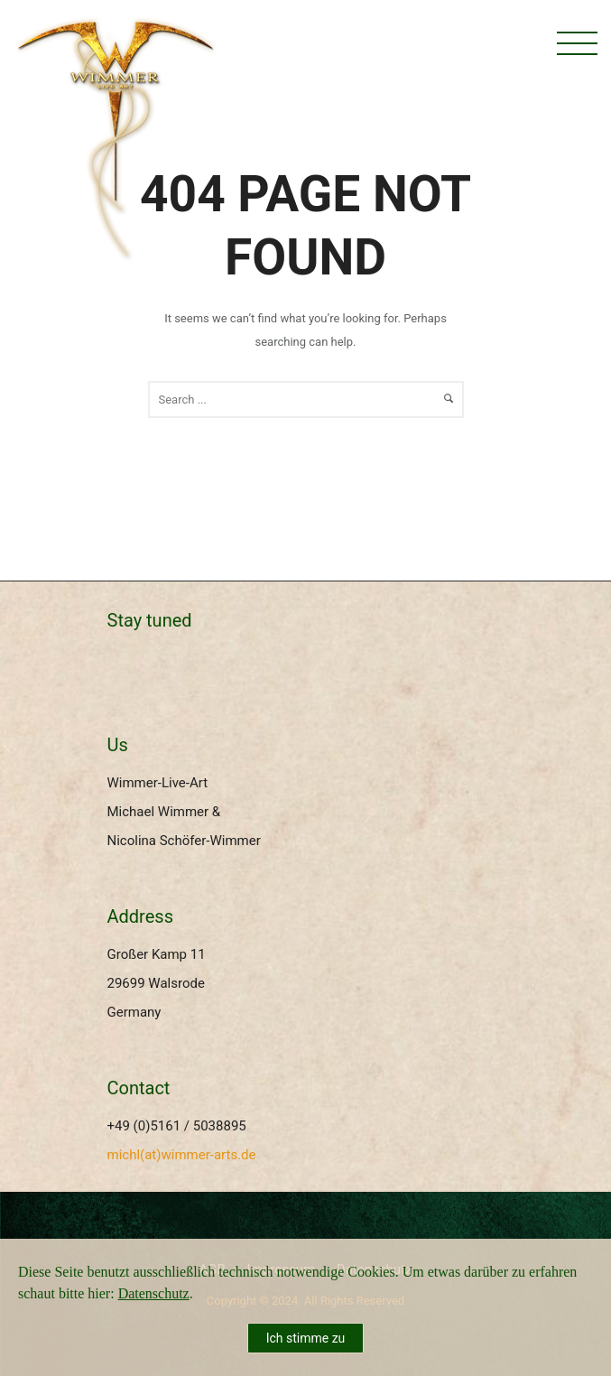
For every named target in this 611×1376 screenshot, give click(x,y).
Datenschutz (154, 1293)
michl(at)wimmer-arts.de (181, 1155)
